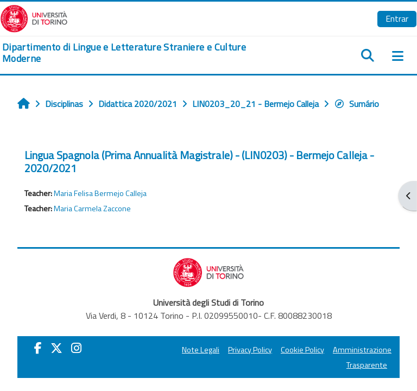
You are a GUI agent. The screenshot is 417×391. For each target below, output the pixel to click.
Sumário (356, 103)
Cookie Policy (302, 350)
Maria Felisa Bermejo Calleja (100, 193)
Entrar (397, 18)
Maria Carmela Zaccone (92, 209)
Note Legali (200, 350)
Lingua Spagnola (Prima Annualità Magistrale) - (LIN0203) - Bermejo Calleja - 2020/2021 (199, 161)
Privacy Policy (250, 350)
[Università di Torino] (34, 17)
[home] (139, 53)
